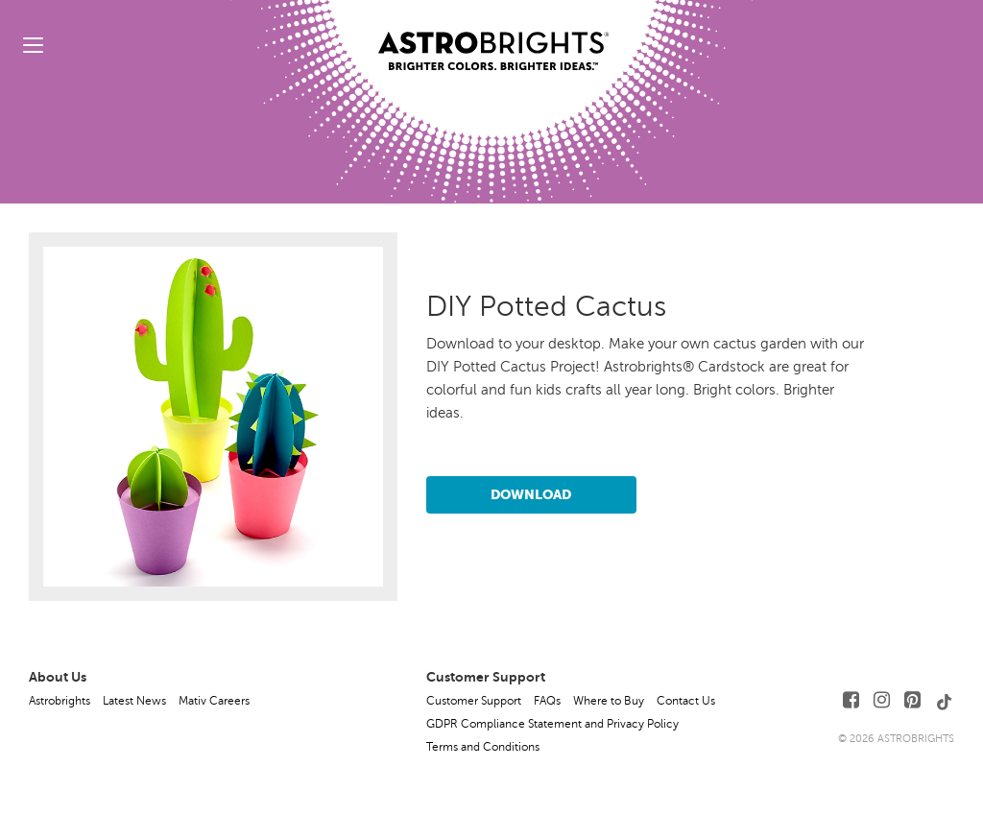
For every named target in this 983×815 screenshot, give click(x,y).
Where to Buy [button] (608, 700)
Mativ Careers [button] (214, 700)
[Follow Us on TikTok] (944, 700)
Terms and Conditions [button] (482, 747)
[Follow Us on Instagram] (882, 700)
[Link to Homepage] (493, 35)
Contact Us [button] (686, 700)
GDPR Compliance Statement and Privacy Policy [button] (552, 724)
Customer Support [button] (473, 700)
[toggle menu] (33, 45)
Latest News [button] (134, 700)
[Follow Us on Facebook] (851, 700)
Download (531, 494)
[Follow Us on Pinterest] (912, 700)
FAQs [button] (547, 700)
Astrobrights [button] (59, 700)
